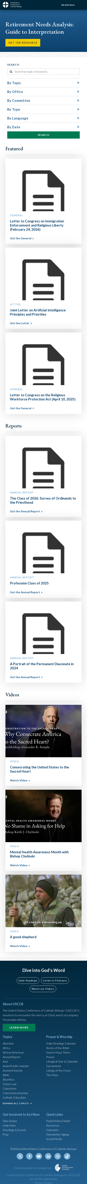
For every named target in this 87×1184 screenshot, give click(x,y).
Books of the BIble (57, 1048)
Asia (5, 1061)
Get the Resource (22, 42)
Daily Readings (28, 980)
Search (43, 134)
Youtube (39, 1156)
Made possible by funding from (33, 1168)
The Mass (52, 1075)
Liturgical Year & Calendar (62, 1061)
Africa (6, 1048)
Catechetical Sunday (15, 1093)
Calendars (52, 1130)
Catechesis (9, 1088)
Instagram (57, 1156)
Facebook (29, 1156)
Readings (68, 5)
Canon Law (9, 1084)
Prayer (50, 1057)
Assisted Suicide (13, 1070)
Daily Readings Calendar (61, 1043)
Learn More (19, 1027)
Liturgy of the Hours (58, 1070)
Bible (6, 1075)
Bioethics (8, 1079)
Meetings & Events (14, 1130)
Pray (6, 1134)
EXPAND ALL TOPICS (16, 1103)
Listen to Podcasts (55, 980)
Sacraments (53, 1066)
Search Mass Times (58, 1052)
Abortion (8, 1043)
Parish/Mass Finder (58, 1121)
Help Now (9, 1125)
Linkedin (48, 1156)
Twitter (20, 1156)
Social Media (54, 1139)
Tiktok (67, 1156)
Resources (52, 1125)
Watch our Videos (43, 988)
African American (13, 1052)
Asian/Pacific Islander (16, 1066)
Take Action (10, 1121)
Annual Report (11, 1057)
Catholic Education (14, 1097)
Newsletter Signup (57, 1134)
